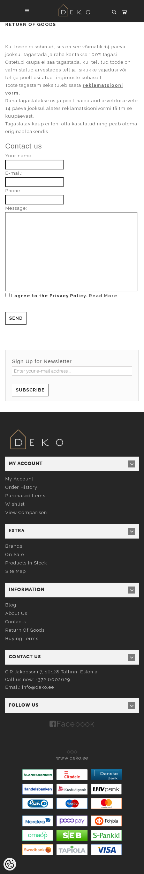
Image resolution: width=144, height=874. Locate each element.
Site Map (15, 571)
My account (19, 478)
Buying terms (21, 638)
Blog (10, 605)
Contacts (15, 621)
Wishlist (15, 504)
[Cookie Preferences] (9, 864)
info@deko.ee (38, 687)
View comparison (26, 512)
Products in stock (26, 563)
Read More (103, 295)
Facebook (75, 724)
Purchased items (25, 495)
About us (16, 613)
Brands (13, 546)
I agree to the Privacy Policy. (61, 295)
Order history (21, 487)
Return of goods (25, 630)
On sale (14, 554)
